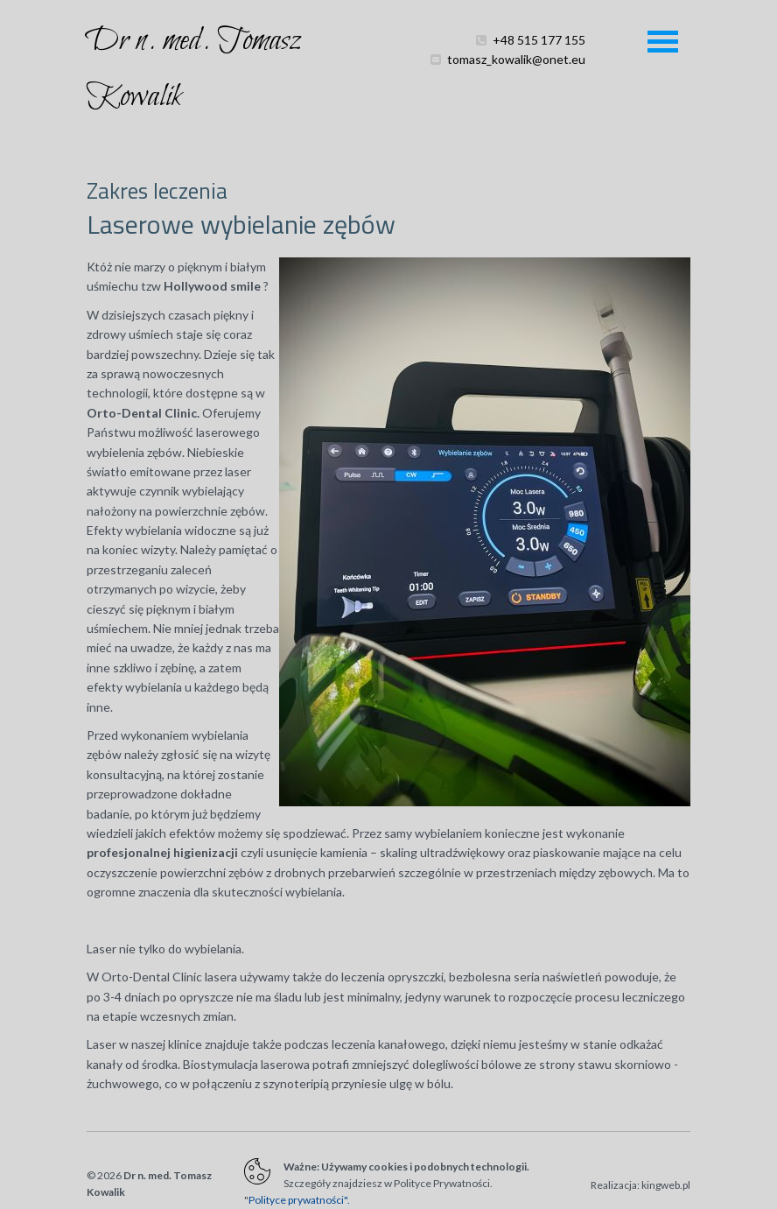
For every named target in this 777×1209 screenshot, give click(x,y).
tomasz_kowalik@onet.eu (516, 75)
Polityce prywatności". (299, 1199)
